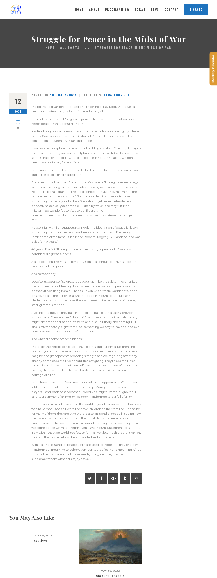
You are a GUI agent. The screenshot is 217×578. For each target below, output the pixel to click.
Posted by (54, 95)
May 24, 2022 (110, 570)
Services (41, 540)
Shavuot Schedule (110, 576)
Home (50, 47)
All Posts (69, 47)
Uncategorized (117, 95)
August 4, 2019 (41, 535)
